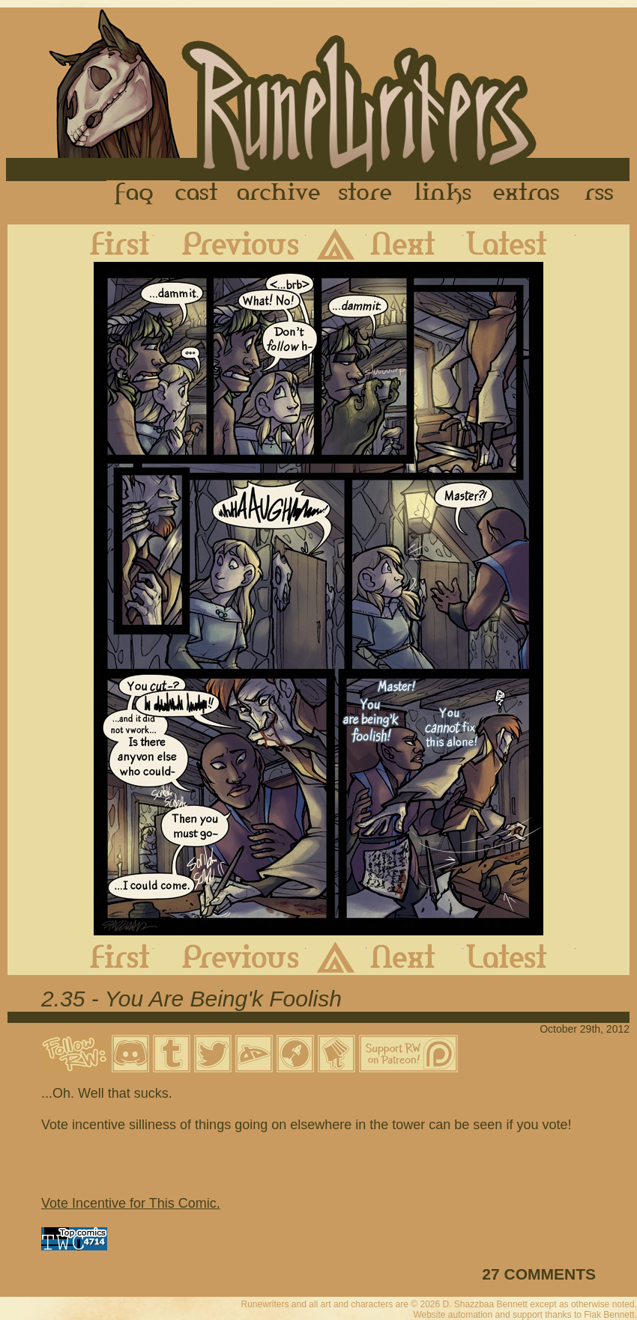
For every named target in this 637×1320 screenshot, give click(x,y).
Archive (279, 193)
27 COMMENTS (539, 1274)
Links (443, 193)
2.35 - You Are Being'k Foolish (191, 998)
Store (365, 193)
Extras (529, 193)
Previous (230, 243)
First (108, 243)
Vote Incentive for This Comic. (130, 1203)
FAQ (134, 193)
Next (414, 243)
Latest (519, 243)
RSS (603, 193)
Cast (197, 193)
